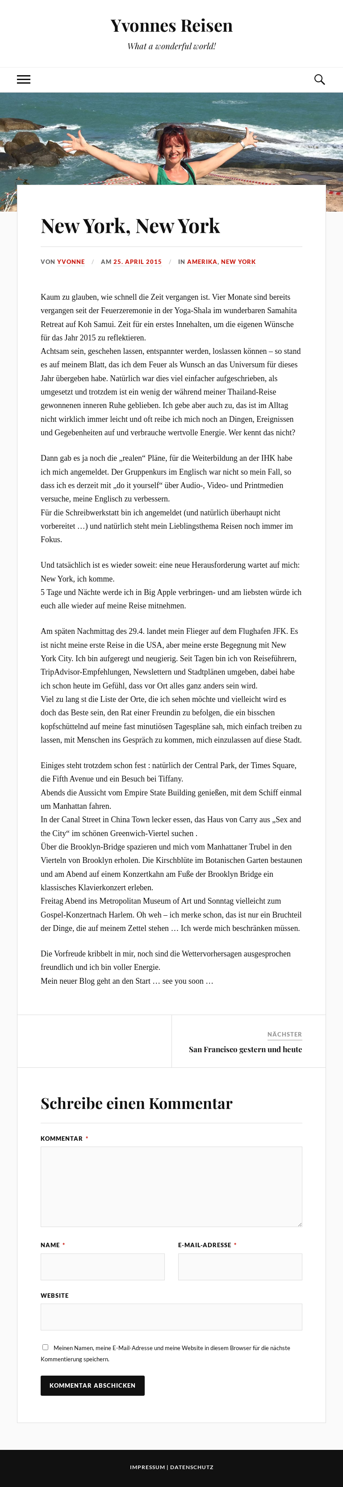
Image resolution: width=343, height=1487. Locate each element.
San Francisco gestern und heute (245, 1049)
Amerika (202, 261)
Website (55, 1295)
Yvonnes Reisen (172, 24)
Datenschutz (191, 1467)
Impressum (147, 1467)
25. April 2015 (137, 261)
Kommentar (64, 1138)
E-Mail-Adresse (207, 1245)
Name (53, 1245)
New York (238, 261)
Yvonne (71, 261)
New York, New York (130, 225)
